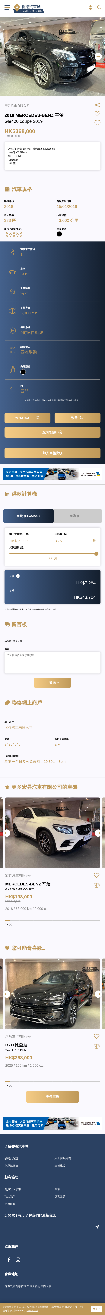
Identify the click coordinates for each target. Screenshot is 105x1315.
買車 (57, 1189)
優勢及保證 (11, 1158)
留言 (7, 649)
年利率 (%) (61, 534)
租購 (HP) (77, 516)
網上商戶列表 (63, 1158)
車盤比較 (60, 1165)
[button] (98, 56)
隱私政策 (60, 1196)
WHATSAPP (27, 418)
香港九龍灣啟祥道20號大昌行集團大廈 (28, 1286)
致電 (77, 418)
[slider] (96, 554)
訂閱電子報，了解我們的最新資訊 (30, 1215)
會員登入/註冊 (13, 1189)
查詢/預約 (52, 432)
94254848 (12, 744)
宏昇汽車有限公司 (19, 727)
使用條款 (10, 1203)
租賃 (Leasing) (28, 516)
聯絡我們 (10, 1196)
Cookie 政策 (32, 1310)
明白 (95, 1309)
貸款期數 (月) (16, 547)
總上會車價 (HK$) (19, 534)
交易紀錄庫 (11, 1165)
